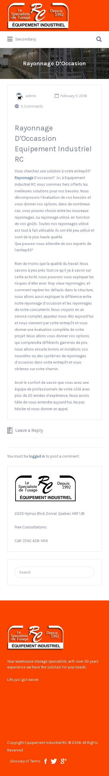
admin (31, 96)
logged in (37, 456)
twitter (54, 761)
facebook (45, 761)
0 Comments (32, 106)
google (64, 761)
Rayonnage (24, 178)
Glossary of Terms (25, 761)
